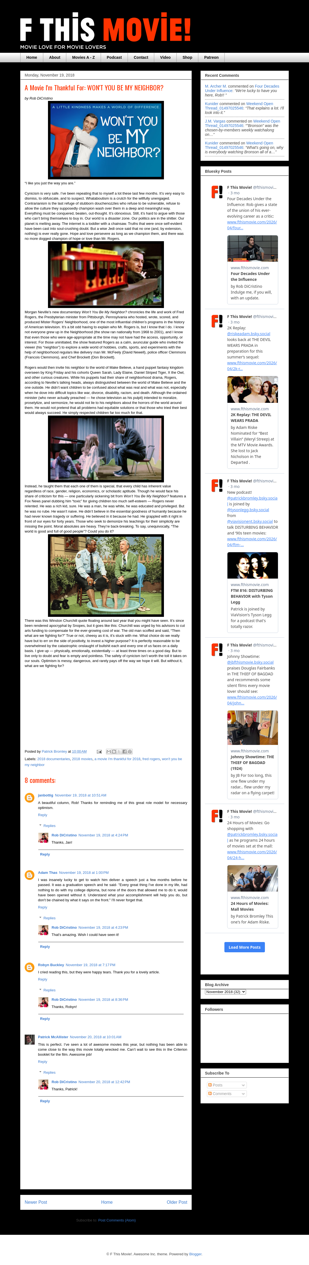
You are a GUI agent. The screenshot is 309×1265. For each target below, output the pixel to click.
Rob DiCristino (64, 835)
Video (165, 57)
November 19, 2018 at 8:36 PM (103, 999)
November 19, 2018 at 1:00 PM (84, 873)
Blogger (195, 1254)
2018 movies (82, 759)
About (54, 57)
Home (31, 57)
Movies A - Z (83, 57)
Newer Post (36, 1202)
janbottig (45, 795)
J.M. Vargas (215, 121)
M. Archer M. (216, 86)
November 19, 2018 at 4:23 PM (103, 927)
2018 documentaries (53, 759)
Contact (141, 57)
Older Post (177, 1202)
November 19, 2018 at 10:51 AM (80, 795)
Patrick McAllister (53, 1037)
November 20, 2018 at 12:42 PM (104, 1082)
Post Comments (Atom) (117, 1220)
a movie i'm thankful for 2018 (118, 759)
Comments (220, 1093)
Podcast (114, 57)
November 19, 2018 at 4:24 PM (103, 835)
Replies (49, 825)
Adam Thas (47, 873)
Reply (42, 815)
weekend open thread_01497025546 (239, 105)
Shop (187, 57)
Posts (215, 1085)
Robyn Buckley (51, 965)
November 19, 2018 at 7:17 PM (90, 965)
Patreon (211, 57)
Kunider (211, 103)
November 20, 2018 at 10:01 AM (95, 1037)
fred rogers (151, 759)
